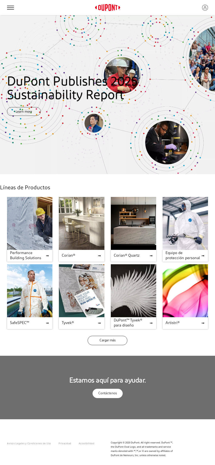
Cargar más (107, 340)
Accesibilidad (86, 443)
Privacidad (65, 443)
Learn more (24, 111)
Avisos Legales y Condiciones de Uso (29, 443)
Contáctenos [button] (107, 393)
